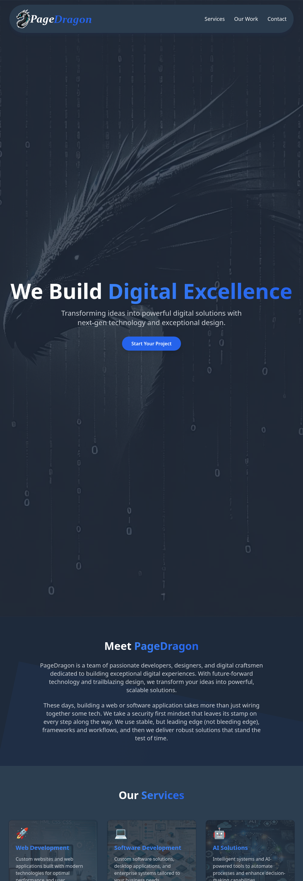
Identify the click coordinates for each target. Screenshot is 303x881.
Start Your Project (151, 343)
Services (215, 18)
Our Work (246, 18)
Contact (277, 18)
